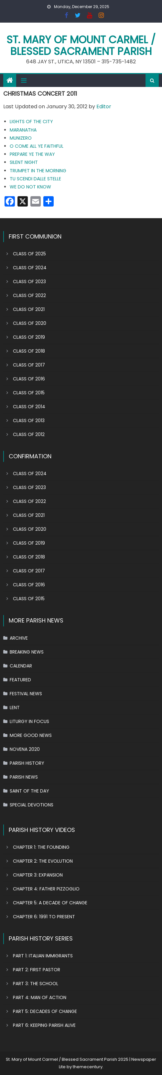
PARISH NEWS (24, 777)
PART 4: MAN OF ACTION (39, 997)
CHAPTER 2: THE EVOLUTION (43, 861)
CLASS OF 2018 (29, 351)
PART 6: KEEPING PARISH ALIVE (44, 1025)
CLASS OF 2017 (29, 365)
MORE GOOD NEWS (31, 735)
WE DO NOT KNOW (30, 187)
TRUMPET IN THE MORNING (38, 170)
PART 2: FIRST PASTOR (36, 969)
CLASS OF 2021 (29, 309)
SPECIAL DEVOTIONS (31, 805)
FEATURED (20, 679)
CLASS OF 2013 (29, 420)
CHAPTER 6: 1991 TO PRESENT (44, 916)
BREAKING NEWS (27, 652)
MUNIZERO (21, 138)
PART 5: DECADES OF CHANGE (45, 1011)
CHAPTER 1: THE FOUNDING (41, 847)
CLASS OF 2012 (29, 434)
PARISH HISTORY (27, 763)
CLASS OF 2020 (29, 323)
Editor (103, 106)
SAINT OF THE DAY (29, 791)
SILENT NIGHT (24, 162)
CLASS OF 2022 (29, 295)
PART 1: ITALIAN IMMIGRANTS (43, 956)
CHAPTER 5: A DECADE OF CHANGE (50, 902)
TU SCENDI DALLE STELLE (35, 179)
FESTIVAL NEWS (26, 693)
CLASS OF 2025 (29, 253)
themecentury (88, 1067)
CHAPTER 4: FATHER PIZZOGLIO (46, 889)
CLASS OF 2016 (29, 379)
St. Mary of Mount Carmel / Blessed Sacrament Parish (81, 45)
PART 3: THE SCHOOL (35, 983)
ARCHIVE (19, 638)
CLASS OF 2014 (29, 406)
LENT (15, 707)
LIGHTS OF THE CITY (31, 121)
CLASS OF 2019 (29, 337)
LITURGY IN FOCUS (29, 721)
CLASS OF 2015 (29, 392)
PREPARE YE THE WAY (32, 154)
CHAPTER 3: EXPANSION (38, 875)
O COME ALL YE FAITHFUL (36, 146)
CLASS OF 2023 (29, 281)
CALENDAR (21, 666)
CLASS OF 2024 (30, 267)
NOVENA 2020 (25, 749)
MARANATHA (23, 130)
